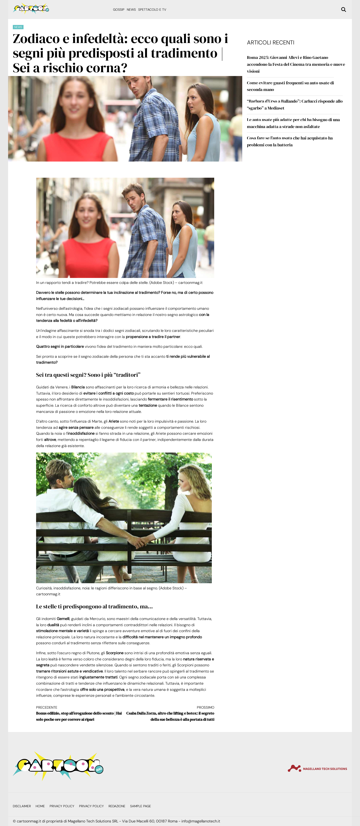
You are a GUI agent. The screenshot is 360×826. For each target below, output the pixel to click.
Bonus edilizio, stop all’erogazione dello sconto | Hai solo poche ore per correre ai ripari (80, 713)
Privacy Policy (62, 806)
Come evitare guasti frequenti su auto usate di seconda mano (290, 86)
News (131, 10)
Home (40, 806)
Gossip (118, 10)
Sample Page (140, 806)
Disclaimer (22, 806)
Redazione (117, 806)
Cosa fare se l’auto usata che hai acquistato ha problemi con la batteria (290, 141)
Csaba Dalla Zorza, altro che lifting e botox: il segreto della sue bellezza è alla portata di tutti (169, 713)
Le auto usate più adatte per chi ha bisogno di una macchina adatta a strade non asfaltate (293, 123)
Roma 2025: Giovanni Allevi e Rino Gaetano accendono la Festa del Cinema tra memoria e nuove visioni (296, 64)
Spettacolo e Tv (152, 10)
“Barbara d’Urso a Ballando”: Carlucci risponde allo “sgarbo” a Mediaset (295, 104)
